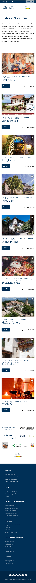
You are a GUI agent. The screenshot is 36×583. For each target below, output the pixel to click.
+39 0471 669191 (28, 371)
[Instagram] (13, 575)
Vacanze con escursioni (12, 513)
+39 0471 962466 (28, 410)
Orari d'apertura (9, 544)
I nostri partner (9, 561)
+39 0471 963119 (28, 248)
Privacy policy (9, 549)
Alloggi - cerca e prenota (12, 525)
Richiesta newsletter (11, 491)
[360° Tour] (4, 1)
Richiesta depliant (10, 494)
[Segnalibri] (12, 1)
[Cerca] (8, 1)
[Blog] (6, 1)
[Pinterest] (19, 575)
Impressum (8, 546)
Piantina (7, 527)
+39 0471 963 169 (11, 479)
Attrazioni (7, 530)
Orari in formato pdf (11, 532)
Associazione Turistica (14, 538)
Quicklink (8, 521)
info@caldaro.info (12, 481)
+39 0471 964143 (28, 330)
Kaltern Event (9, 563)
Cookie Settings (9, 551)
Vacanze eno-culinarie (11, 508)
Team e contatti (9, 541)
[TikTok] (23, 575)
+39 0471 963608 (28, 207)
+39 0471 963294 (28, 127)
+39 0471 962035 (28, 289)
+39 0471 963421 (28, 166)
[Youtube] (16, 575)
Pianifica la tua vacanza (14, 502)
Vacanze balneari (10, 505)
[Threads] (26, 575)
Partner (8, 557)
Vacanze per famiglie (11, 515)
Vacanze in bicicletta (11, 510)
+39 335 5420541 (28, 86)
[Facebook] (10, 575)
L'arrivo (7, 496)
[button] (32, 55)
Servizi (7, 487)
